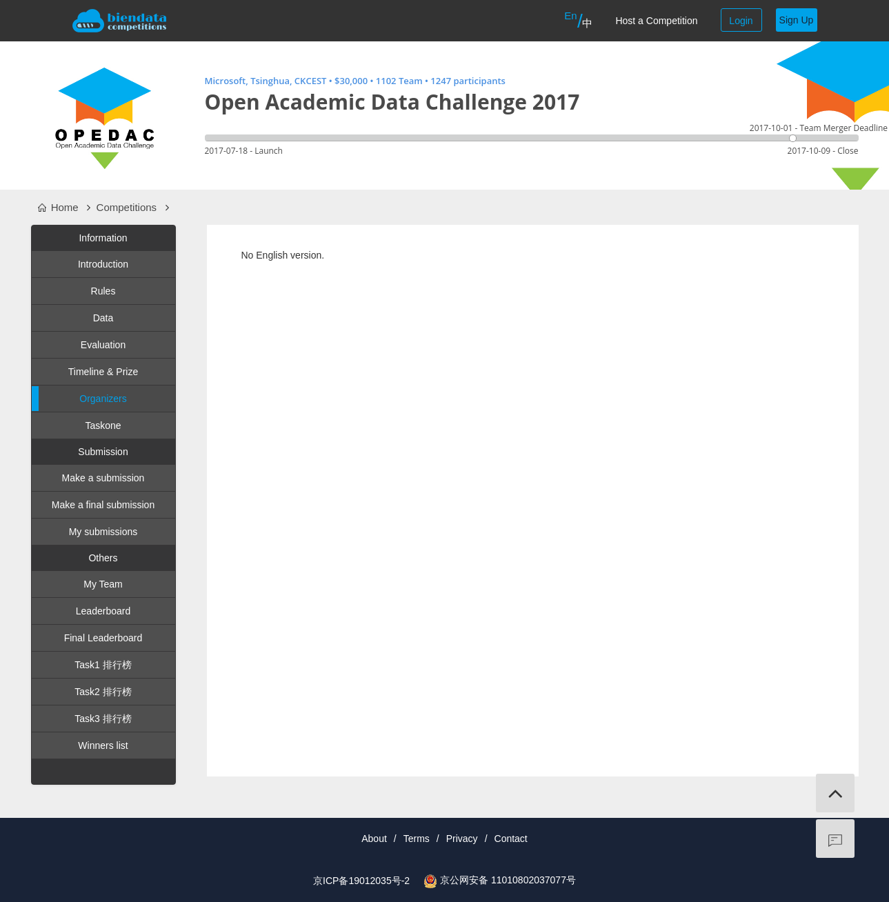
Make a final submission (103, 504)
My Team (103, 584)
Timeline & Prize (103, 371)
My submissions (103, 531)
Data (103, 317)
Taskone (103, 425)
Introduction (103, 264)
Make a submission (103, 477)
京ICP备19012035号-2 (361, 880)
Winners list (103, 745)
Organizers (79, 398)
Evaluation (103, 344)
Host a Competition (656, 20)
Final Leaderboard (103, 637)
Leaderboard (103, 611)
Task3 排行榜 (102, 718)
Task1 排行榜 (102, 664)
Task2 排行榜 (102, 691)
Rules (103, 291)
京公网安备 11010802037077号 (508, 879)
